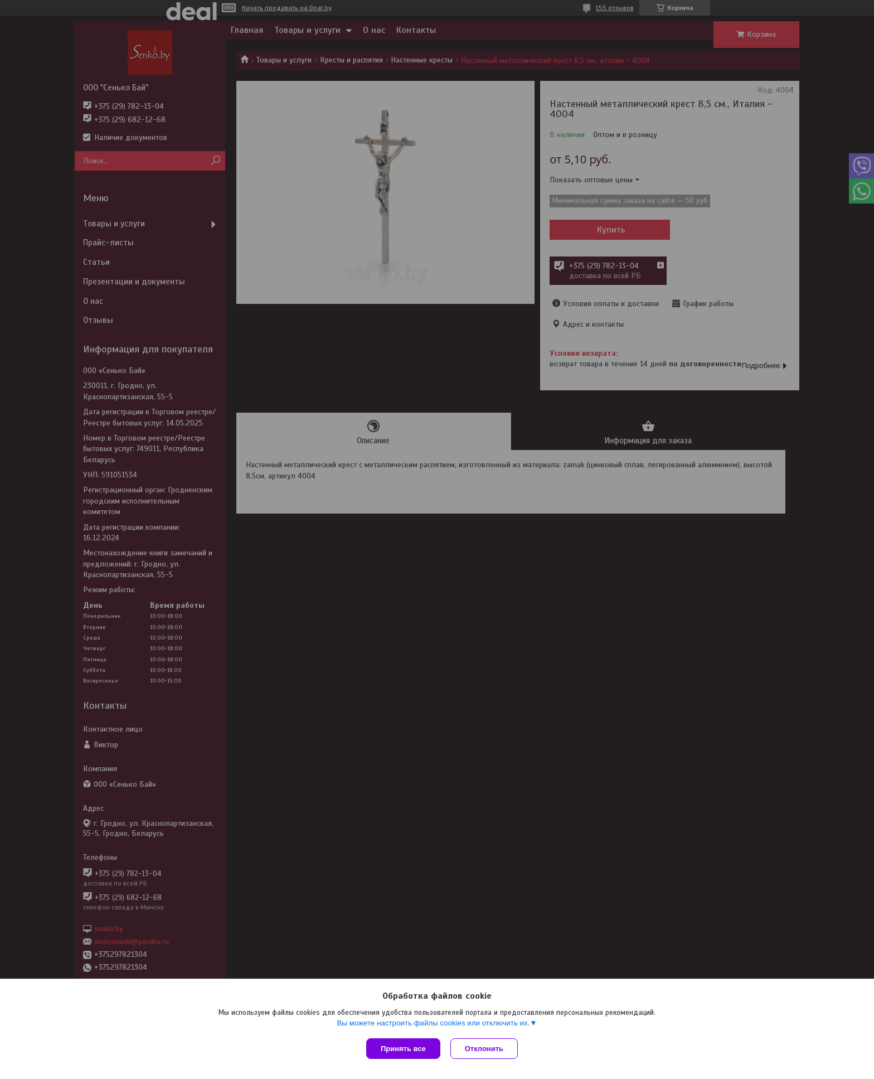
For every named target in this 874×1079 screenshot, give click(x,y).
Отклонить (485, 1048)
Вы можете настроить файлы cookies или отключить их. (433, 1024)
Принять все (403, 1048)
